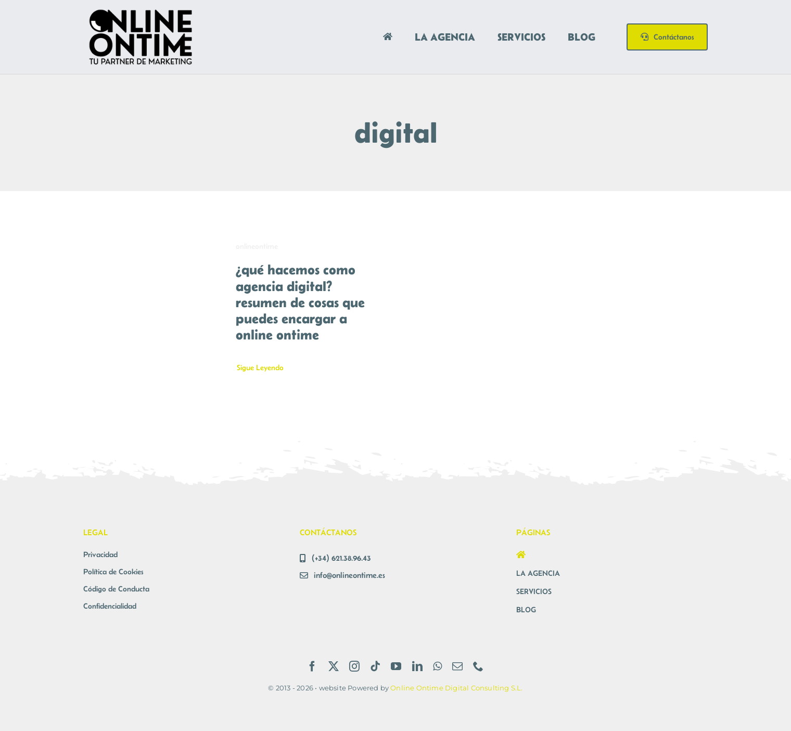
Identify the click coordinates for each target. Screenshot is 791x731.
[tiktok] (375, 666)
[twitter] (333, 666)
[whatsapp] (437, 666)
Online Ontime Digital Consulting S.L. (456, 688)
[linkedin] (417, 666)
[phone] (478, 666)
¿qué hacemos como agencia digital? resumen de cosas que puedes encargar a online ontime (300, 302)
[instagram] (354, 666)
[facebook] (312, 666)
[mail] (457, 666)
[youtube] (396, 666)
